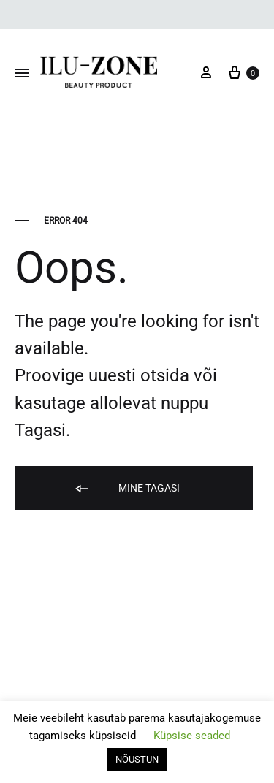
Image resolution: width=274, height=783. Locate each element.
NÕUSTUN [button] (137, 759)
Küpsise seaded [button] (191, 735)
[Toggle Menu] (22, 74)
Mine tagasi (126, 489)
